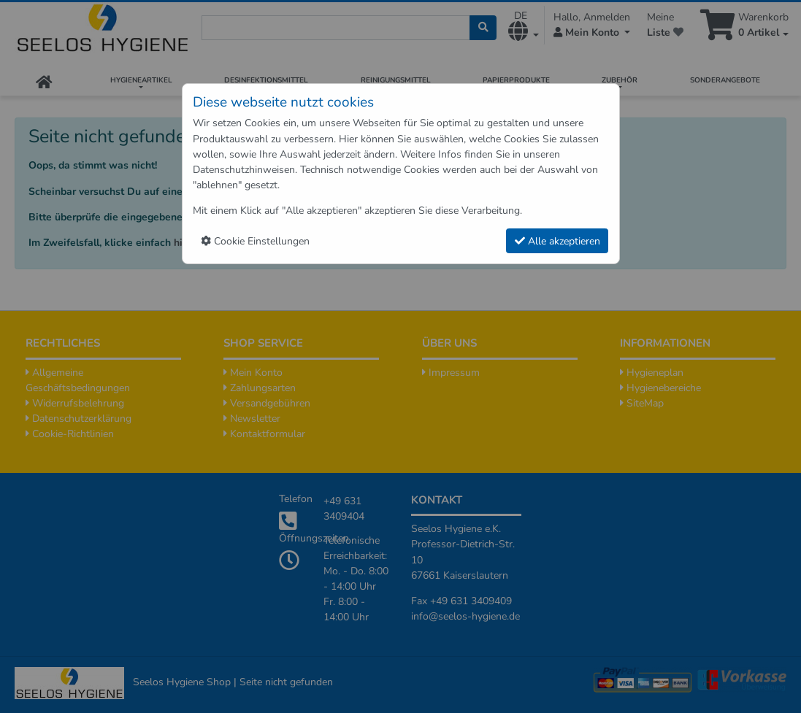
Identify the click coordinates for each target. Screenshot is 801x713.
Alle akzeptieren (557, 241)
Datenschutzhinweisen (244, 170)
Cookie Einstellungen (255, 241)
